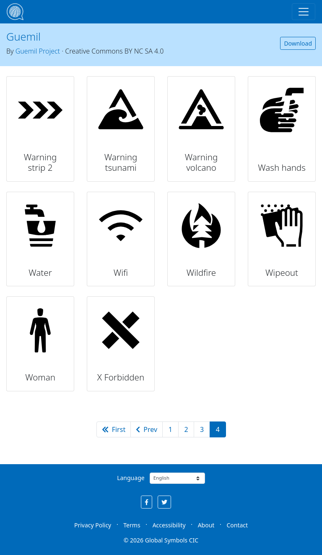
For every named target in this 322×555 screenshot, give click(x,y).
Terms (131, 525)
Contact (237, 525)
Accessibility (169, 525)
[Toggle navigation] (303, 11)
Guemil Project (38, 51)
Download (298, 43)
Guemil (23, 36)
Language (130, 478)
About (206, 525)
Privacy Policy (92, 525)
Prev (146, 429)
